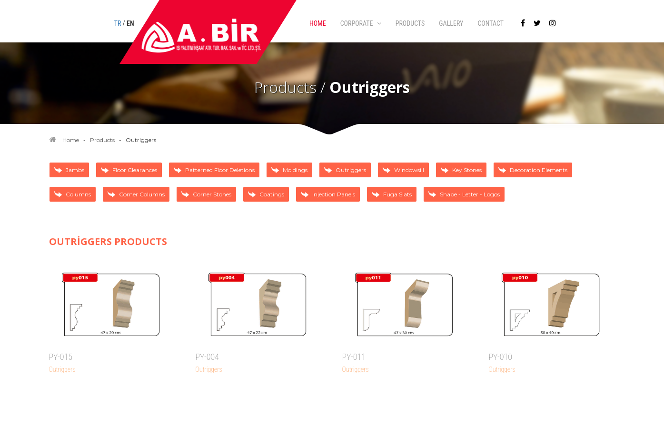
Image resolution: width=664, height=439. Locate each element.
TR (117, 23)
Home (70, 139)
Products (102, 139)
